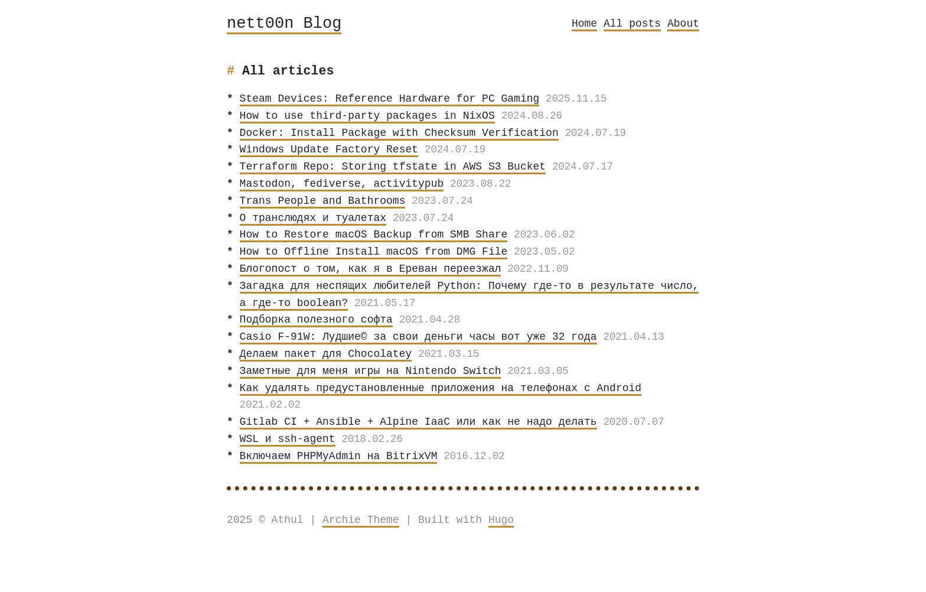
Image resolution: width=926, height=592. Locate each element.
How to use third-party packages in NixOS (367, 116)
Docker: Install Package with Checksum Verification (399, 133)
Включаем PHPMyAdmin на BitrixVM (339, 456)
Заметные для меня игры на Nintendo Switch (370, 371)
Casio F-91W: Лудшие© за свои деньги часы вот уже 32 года (418, 337)
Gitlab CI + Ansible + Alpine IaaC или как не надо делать (418, 422)
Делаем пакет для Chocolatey (326, 354)
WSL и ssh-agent (287, 439)
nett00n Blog (284, 24)
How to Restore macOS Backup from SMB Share (374, 234)
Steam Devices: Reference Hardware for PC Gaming (390, 99)
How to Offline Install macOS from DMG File (374, 252)
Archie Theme (360, 520)
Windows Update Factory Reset (329, 149)
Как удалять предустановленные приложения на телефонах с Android (440, 388)
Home (584, 24)
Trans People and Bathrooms (323, 201)
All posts (632, 24)
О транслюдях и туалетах (313, 218)
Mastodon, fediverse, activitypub (342, 184)
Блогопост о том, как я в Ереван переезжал (370, 269)
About (683, 24)
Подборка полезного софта (316, 320)
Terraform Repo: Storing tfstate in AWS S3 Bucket (393, 167)
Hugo (501, 520)
